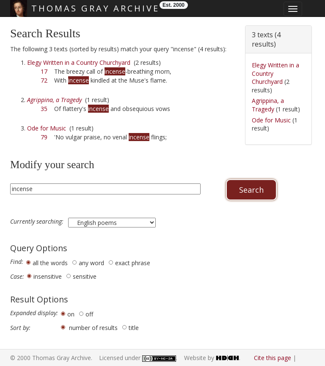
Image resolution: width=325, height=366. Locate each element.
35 (44, 109)
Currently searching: (37, 221)
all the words (50, 263)
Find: (16, 262)
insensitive (47, 276)
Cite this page (272, 358)
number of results (93, 328)
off (89, 314)
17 (44, 71)
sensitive (84, 276)
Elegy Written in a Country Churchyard (78, 62)
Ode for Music (46, 128)
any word (91, 263)
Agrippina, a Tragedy (268, 105)
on (70, 314)
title (134, 328)
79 (44, 137)
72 (44, 80)
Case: (17, 276)
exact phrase (132, 263)
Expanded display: (34, 313)
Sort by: (20, 328)
